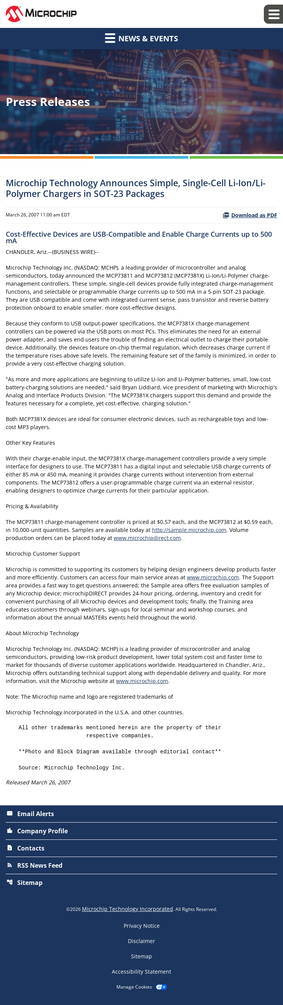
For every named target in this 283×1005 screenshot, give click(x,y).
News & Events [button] (141, 38)
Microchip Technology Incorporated (127, 908)
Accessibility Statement (141, 971)
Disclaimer (141, 941)
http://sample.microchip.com (189, 529)
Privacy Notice (142, 926)
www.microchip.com (213, 577)
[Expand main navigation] (273, 14)
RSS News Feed (34, 865)
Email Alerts (30, 814)
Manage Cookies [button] (134, 987)
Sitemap (25, 882)
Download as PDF (249, 215)
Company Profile (37, 831)
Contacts (25, 848)
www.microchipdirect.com (147, 538)
